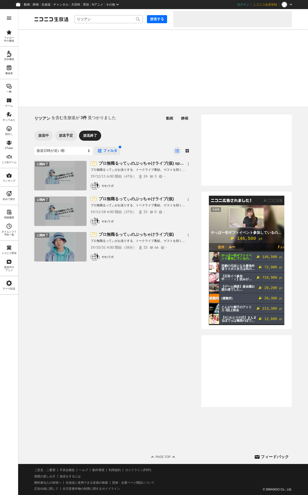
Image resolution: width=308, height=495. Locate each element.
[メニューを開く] (9, 18)
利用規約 (115, 470)
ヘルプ (83, 470)
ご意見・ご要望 (44, 470)
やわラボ (108, 186)
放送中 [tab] (43, 135)
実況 (86, 4)
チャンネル (60, 4)
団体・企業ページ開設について (133, 482)
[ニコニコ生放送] (51, 19)
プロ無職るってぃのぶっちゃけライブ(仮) (136, 199)
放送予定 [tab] (66, 135)
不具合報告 (67, 470)
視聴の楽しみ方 (44, 476)
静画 (36, 4)
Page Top (163, 457)
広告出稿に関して (46, 488)
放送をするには (70, 476)
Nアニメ (97, 4)
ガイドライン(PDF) (138, 470)
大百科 (75, 4)
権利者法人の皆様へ (47, 482)
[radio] (177, 151)
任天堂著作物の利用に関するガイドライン (91, 488)
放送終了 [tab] (90, 135)
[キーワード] (108, 19)
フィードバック (275, 457)
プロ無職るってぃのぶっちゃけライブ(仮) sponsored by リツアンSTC (162, 163)
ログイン (243, 4)
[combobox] (108, 19)
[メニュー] (188, 164)
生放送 (46, 4)
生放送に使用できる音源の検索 (87, 482)
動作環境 (98, 470)
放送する (157, 19)
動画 (27, 4)
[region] (9, 252)
